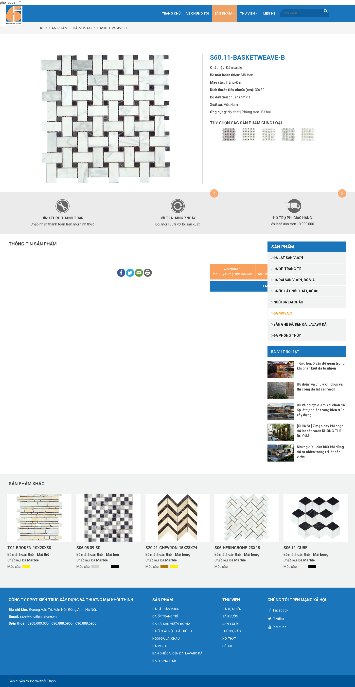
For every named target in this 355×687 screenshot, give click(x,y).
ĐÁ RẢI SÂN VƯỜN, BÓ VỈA (171, 624)
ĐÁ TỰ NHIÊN (231, 609)
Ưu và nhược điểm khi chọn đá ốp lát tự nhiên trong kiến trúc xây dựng (321, 410)
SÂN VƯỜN (230, 616)
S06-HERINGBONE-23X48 (237, 547)
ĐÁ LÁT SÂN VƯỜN (165, 609)
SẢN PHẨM (224, 13)
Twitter (275, 619)
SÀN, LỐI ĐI (230, 624)
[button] (214, 193)
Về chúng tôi (197, 13)
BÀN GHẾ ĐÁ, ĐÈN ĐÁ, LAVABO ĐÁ (177, 653)
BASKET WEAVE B (112, 28)
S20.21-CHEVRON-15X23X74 (171, 547)
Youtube (276, 627)
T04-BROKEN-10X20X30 (29, 547)
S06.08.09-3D (88, 547)
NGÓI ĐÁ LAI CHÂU (166, 638)
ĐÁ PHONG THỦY (164, 661)
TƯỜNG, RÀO (231, 631)
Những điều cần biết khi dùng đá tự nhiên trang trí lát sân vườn (320, 452)
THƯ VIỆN (249, 13)
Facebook (277, 610)
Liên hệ (269, 13)
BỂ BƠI (227, 646)
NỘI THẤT (229, 638)
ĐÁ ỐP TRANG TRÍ (165, 616)
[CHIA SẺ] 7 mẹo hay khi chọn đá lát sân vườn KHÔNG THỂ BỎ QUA (320, 431)
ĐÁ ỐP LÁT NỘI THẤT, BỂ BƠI (172, 631)
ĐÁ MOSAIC (82, 28)
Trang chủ (171, 13)
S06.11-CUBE (295, 547)
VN (337, 13)
